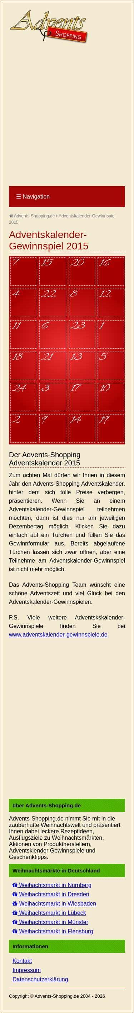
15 (46, 263)
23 (77, 326)
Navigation (33, 197)
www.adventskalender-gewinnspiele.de (58, 635)
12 (104, 295)
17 (74, 389)
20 (77, 263)
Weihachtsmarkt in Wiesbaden (54, 904)
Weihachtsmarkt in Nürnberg (52, 885)
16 (104, 263)
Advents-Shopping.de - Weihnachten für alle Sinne (50, 26)
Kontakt (22, 961)
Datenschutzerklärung (40, 979)
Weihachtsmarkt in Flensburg (53, 931)
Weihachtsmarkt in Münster (50, 922)
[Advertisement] (67, 115)
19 (103, 420)
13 (76, 358)
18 (17, 358)
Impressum (27, 970)
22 (48, 295)
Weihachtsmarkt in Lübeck (49, 913)
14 (75, 420)
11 (16, 326)
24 (18, 389)
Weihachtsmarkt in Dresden (51, 894)
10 (104, 389)
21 (46, 358)
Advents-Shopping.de (32, 215)
